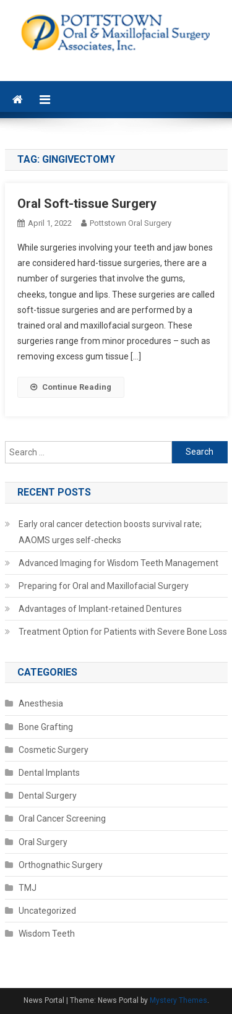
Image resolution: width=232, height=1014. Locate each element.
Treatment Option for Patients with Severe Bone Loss (123, 632)
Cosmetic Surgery (53, 750)
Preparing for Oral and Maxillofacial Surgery (104, 586)
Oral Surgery (43, 842)
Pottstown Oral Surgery (130, 223)
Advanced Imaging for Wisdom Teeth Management (118, 563)
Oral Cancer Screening (62, 818)
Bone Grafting (46, 727)
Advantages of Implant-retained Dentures (100, 609)
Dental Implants (49, 773)
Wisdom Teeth (47, 934)
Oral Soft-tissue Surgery (87, 203)
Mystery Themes (178, 1000)
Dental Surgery (48, 796)
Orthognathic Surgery (61, 865)
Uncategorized (47, 911)
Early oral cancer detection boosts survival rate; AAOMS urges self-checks (110, 532)
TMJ (28, 888)
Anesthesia (41, 703)
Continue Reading (70, 387)
